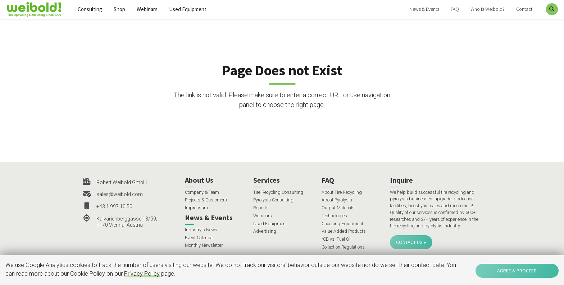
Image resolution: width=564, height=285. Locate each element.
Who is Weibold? (487, 9)
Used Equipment (187, 9)
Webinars (147, 9)
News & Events (424, 9)
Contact (524, 9)
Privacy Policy (142, 273)
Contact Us (409, 242)
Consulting (90, 9)
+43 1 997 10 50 (114, 206)
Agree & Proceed (517, 270)
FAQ (455, 9)
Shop (119, 9)
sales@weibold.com (119, 194)
